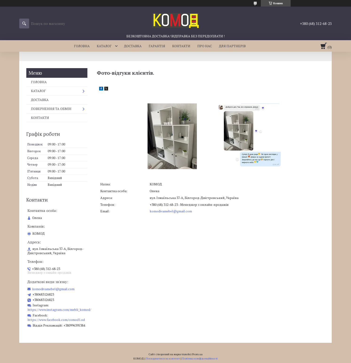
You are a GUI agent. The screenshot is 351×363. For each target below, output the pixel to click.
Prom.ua (197, 354)
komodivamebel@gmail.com (171, 211)
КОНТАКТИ (181, 46)
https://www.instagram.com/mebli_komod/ (59, 309)
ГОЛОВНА (82, 46)
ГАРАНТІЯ (157, 46)
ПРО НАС (204, 46)
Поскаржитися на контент (163, 358)
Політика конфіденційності (200, 358)
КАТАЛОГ (104, 46)
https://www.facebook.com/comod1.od (56, 319)
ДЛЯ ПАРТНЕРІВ (232, 46)
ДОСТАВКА (133, 46)
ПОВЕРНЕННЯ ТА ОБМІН (51, 108)
